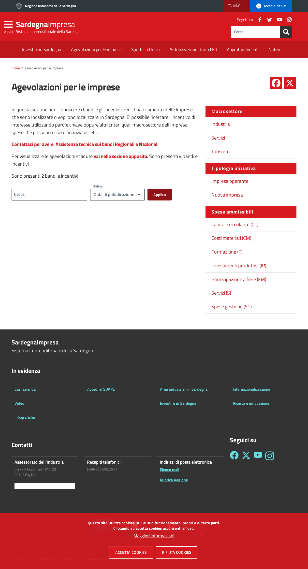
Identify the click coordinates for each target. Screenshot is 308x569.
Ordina (98, 186)
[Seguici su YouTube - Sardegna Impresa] (257, 456)
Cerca (19, 194)
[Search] (286, 32)
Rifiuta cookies (176, 555)
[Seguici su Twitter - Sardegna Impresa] (246, 456)
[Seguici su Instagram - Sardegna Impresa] (269, 456)
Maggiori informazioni (153, 538)
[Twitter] (268, 20)
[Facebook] (258, 20)
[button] (236, 5)
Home (16, 68)
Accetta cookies (131, 555)
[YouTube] (277, 20)
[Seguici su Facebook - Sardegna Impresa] (234, 456)
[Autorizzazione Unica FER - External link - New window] (193, 50)
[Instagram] (287, 20)
